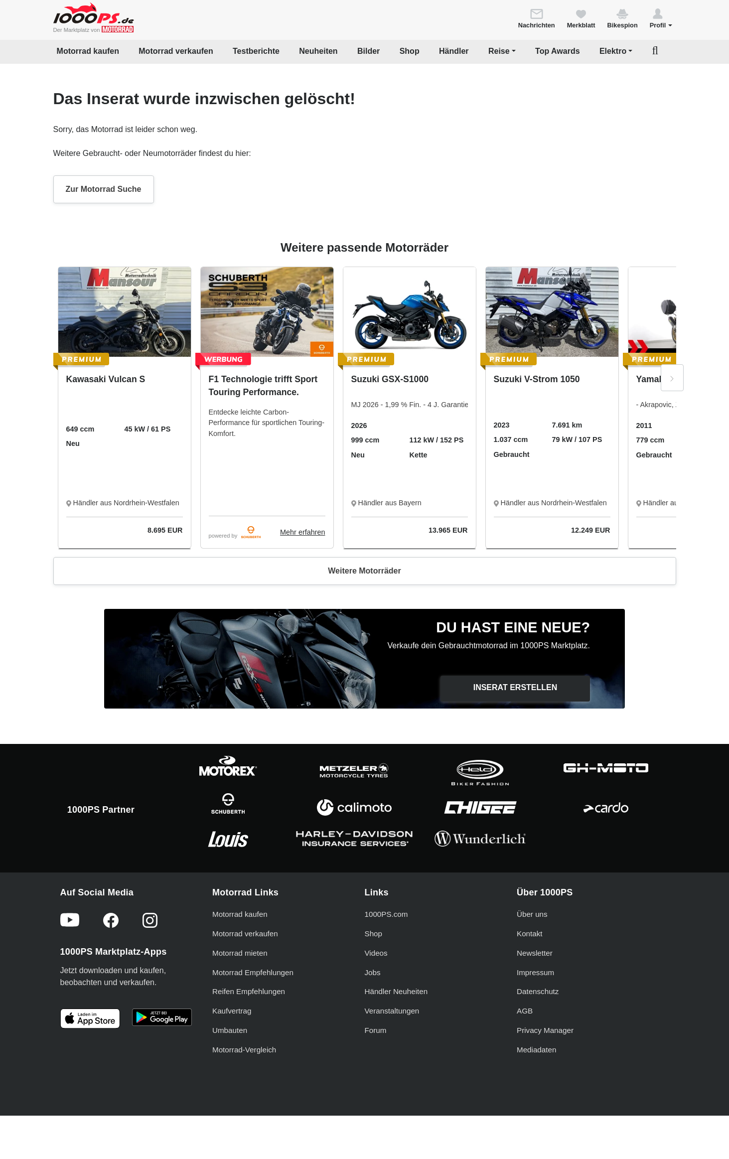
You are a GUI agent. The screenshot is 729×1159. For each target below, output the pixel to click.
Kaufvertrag (232, 1011)
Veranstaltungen (392, 1011)
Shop (410, 51)
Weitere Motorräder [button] (364, 571)
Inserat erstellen (515, 687)
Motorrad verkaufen (176, 51)
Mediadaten (536, 1049)
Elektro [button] (612, 51)
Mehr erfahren (302, 532)
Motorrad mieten (240, 953)
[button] (661, 17)
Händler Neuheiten (396, 991)
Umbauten (229, 1030)
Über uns (532, 914)
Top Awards (557, 51)
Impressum (535, 972)
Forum (376, 1030)
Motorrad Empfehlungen (252, 972)
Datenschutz (538, 991)
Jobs (373, 972)
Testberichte (256, 51)
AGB (525, 1011)
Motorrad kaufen (88, 51)
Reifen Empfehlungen (248, 991)
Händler (454, 51)
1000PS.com (386, 914)
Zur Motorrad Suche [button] (104, 189)
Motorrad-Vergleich (244, 1049)
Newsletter (535, 953)
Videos (376, 953)
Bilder (368, 51)
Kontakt (530, 933)
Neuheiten (318, 51)
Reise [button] (499, 51)
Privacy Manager (545, 1030)
